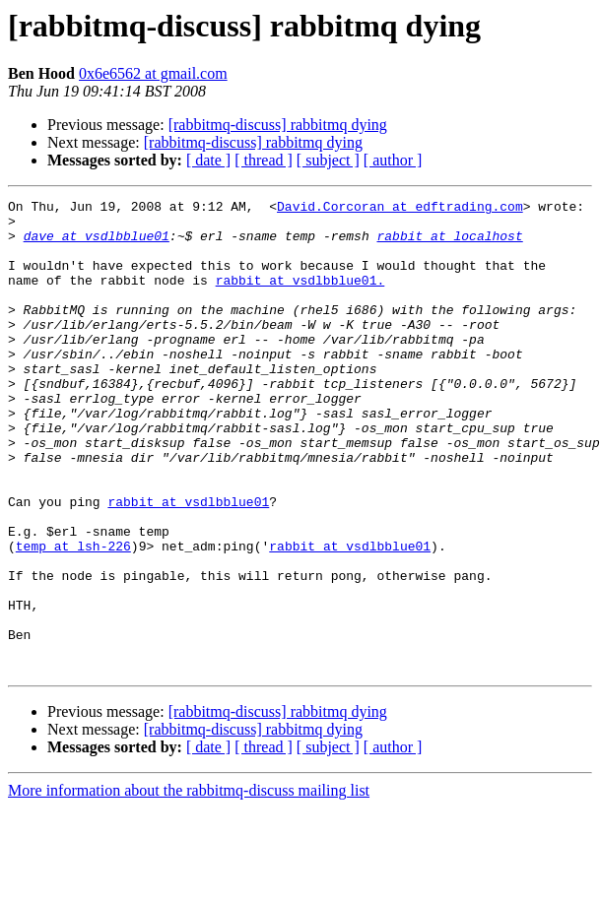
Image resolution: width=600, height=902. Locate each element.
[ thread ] (263, 160)
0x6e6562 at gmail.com (153, 73)
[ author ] (393, 160)
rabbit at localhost (449, 244)
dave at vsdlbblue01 (96, 244)
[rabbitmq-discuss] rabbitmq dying (277, 124)
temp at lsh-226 (73, 616)
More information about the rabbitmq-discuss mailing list (188, 884)
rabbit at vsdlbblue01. (300, 297)
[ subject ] (328, 160)
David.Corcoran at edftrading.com (400, 209)
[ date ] (208, 160)
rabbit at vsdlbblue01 (188, 563)
